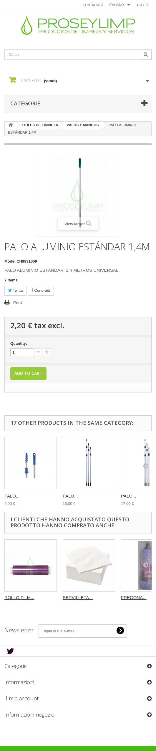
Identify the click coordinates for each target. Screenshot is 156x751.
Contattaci (93, 5)
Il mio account (21, 698)
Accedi (142, 5)
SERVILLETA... (78, 597)
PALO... (11, 495)
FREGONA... (134, 597)
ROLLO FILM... (19, 597)
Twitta (15, 290)
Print (17, 302)
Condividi (40, 290)
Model (10, 261)
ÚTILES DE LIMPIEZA (40, 125)
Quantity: (18, 343)
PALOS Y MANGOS (83, 125)
